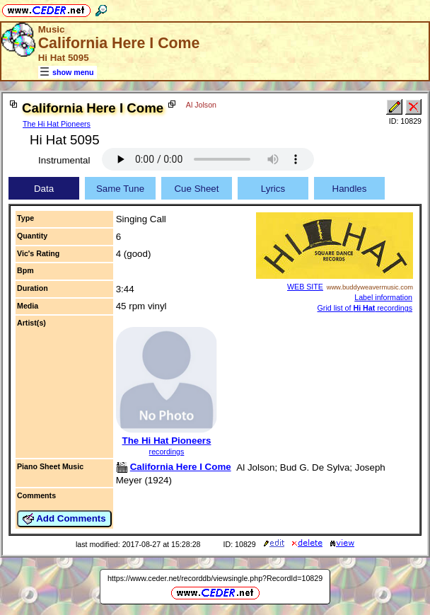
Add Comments (64, 518)
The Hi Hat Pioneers (57, 124)
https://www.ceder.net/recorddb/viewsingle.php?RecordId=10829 (215, 578)
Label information (383, 297)
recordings (167, 451)
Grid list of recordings (365, 308)
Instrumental (64, 160)
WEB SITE (305, 286)
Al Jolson (201, 104)
